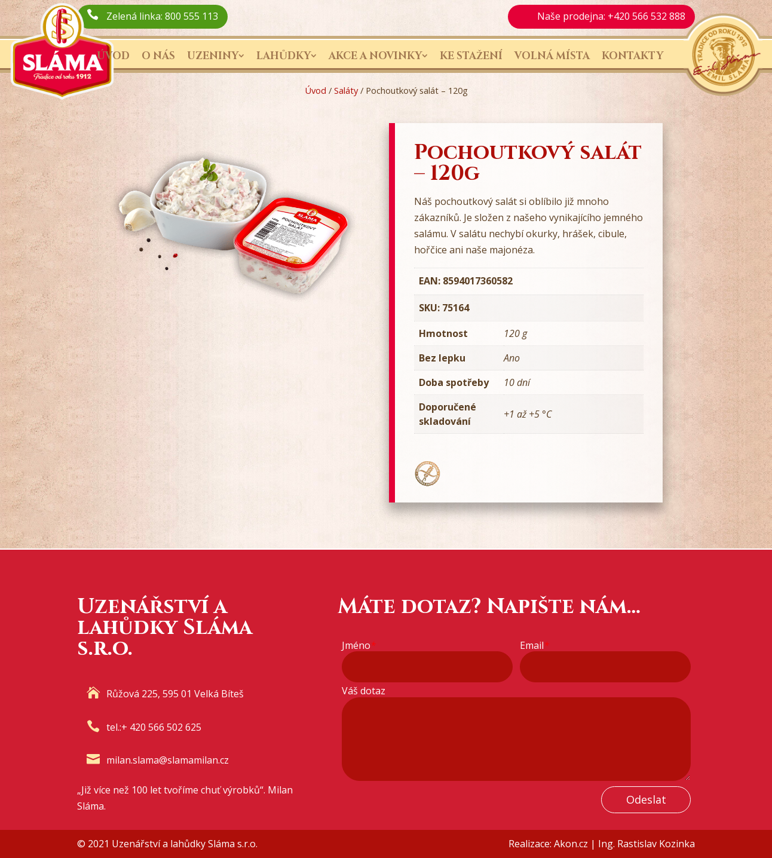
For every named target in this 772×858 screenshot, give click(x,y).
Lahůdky (283, 56)
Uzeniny (212, 56)
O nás (158, 56)
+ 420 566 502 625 (161, 727)
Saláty (346, 90)
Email (534, 645)
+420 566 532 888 (646, 16)
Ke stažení (471, 56)
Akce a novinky (375, 56)
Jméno (359, 645)
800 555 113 (191, 16)
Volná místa (552, 56)
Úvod (113, 56)
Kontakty (632, 56)
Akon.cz (571, 843)
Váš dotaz (363, 691)
